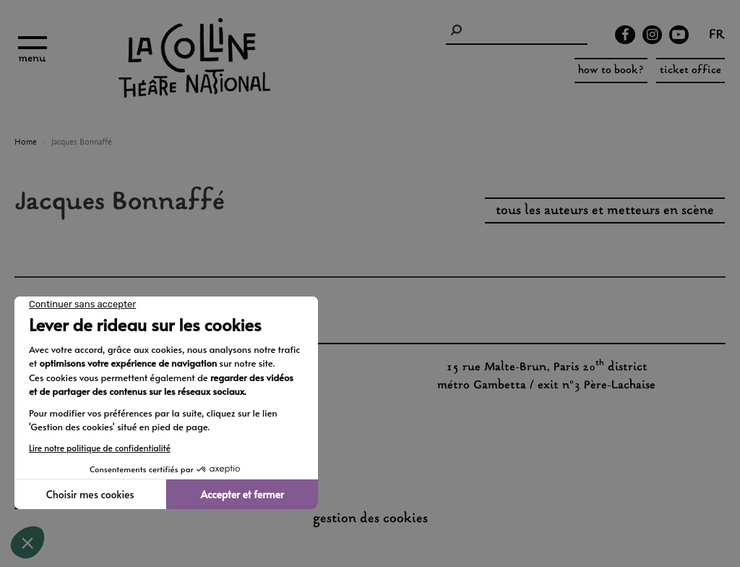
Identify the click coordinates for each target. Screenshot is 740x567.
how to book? (611, 70)
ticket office (690, 70)
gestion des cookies (370, 519)
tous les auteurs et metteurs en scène (605, 211)
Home (25, 142)
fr (717, 36)
